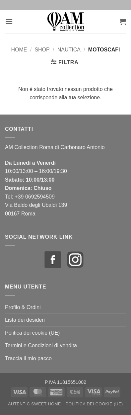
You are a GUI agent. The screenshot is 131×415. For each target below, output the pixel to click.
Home (19, 49)
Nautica (69, 49)
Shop (41, 49)
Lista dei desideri (25, 320)
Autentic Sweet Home (34, 404)
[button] (9, 21)
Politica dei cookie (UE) (32, 333)
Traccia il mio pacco (28, 358)
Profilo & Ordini (23, 307)
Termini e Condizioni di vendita (41, 345)
